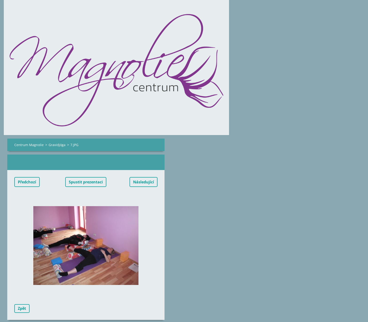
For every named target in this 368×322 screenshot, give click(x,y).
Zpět (22, 308)
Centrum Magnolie (29, 145)
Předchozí (27, 182)
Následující (143, 182)
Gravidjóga (57, 145)
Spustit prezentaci (86, 182)
